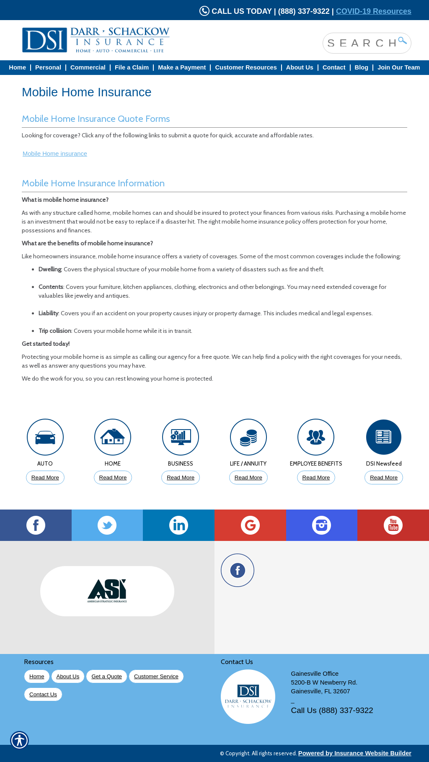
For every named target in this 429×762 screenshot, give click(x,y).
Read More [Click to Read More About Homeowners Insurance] (113, 477)
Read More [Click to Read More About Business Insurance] (180, 477)
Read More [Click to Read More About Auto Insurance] (45, 477)
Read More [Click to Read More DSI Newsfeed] (384, 477)
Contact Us (43, 694)
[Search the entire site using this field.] (360, 42)
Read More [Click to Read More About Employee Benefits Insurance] (316, 477)
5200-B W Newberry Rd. (324, 682)
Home (36, 676)
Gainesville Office (315, 673)
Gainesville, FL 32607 (320, 691)
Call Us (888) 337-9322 (332, 710)
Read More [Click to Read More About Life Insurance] (248, 477)
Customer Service (156, 676)
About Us (68, 676)
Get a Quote (106, 676)
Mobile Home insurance (55, 153)
